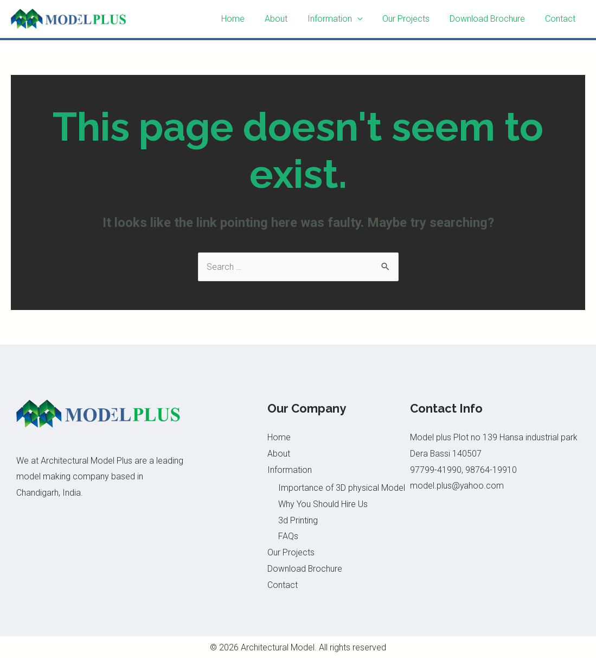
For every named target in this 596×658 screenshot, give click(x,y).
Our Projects (412, 19)
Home (247, 19)
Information (338, 19)
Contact (561, 19)
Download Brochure (491, 19)
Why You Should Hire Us (323, 504)
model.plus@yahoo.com (457, 485)
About (287, 19)
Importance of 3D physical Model (341, 488)
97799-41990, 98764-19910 (463, 470)
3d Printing (298, 520)
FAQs (288, 536)
